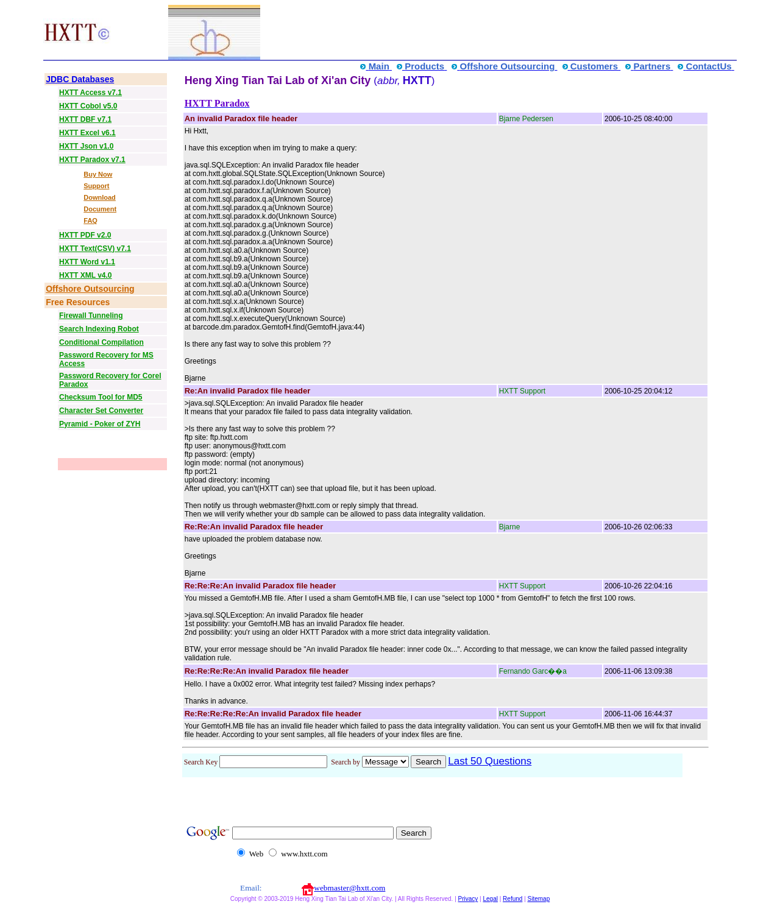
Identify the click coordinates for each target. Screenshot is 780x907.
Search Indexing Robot (99, 329)
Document (99, 209)
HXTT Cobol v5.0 (88, 106)
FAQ (90, 220)
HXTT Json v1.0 (86, 146)
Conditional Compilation (101, 342)
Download (99, 197)
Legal (490, 898)
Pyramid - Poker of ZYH (99, 424)
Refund (512, 898)
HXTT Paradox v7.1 (92, 159)
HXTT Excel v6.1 (87, 133)
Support (96, 185)
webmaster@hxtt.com (349, 887)
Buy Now (97, 174)
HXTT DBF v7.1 (85, 119)
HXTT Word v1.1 (87, 262)
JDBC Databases (80, 79)
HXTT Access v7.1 (90, 92)
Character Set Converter (101, 410)
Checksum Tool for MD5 (100, 397)
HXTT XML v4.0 (85, 275)
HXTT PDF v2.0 (85, 235)
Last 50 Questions (489, 761)
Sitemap (539, 898)
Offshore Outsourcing (90, 289)
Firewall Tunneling (90, 315)
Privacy (468, 898)
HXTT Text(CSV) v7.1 (95, 248)
